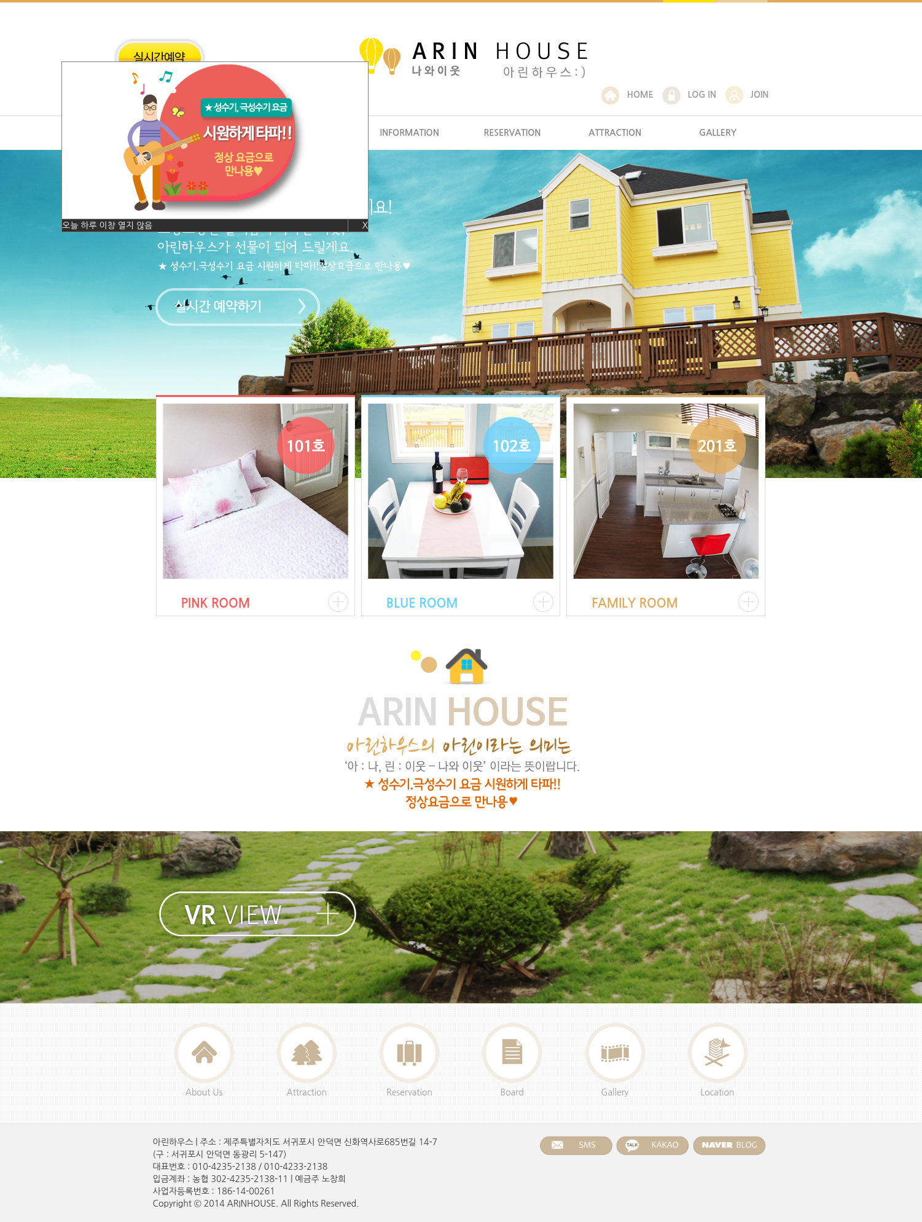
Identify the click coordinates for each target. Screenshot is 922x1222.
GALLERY (717, 132)
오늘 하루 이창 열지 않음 (107, 225)
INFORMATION (409, 132)
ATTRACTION (614, 132)
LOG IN (689, 94)
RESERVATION (512, 132)
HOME (627, 94)
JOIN (747, 94)
